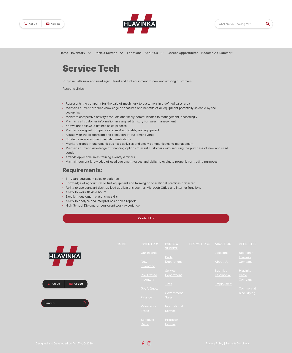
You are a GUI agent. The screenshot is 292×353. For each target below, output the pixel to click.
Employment (223, 284)
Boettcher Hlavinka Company (246, 257)
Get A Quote (149, 288)
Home (64, 53)
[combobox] (244, 23)
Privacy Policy (214, 343)
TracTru (77, 343)
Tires (168, 284)
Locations (134, 53)
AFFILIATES (247, 244)
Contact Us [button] (146, 218)
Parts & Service (106, 53)
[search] (268, 24)
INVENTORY (150, 244)
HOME (121, 244)
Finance (146, 297)
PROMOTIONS (199, 244)
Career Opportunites (183, 53)
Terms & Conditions (238, 343)
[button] (30, 23)
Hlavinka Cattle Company (246, 275)
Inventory (78, 53)
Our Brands (149, 253)
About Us (151, 53)
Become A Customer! (217, 53)
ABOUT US (223, 244)
